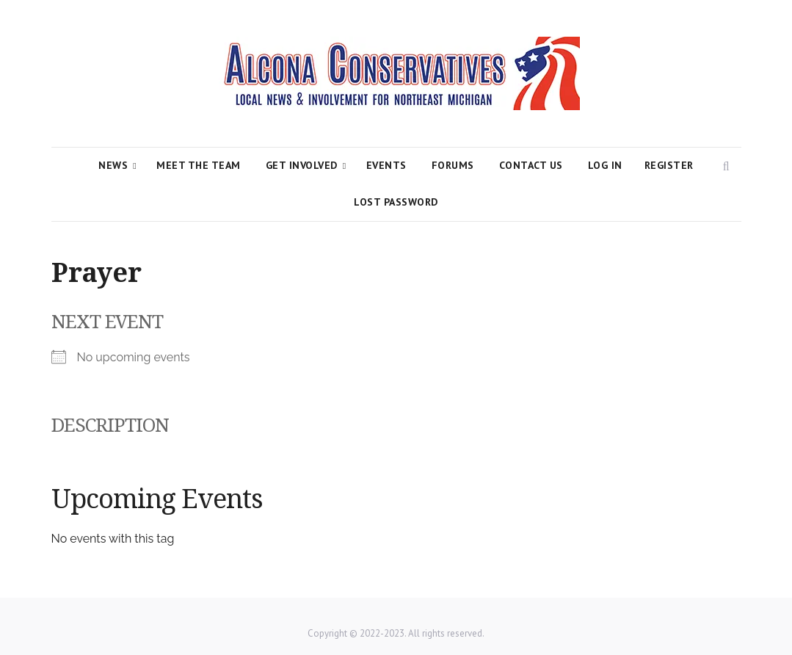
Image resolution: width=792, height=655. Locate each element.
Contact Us (531, 165)
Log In (605, 165)
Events (386, 165)
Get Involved (302, 165)
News (113, 165)
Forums (453, 165)
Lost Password (396, 202)
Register (669, 165)
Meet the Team (198, 165)
